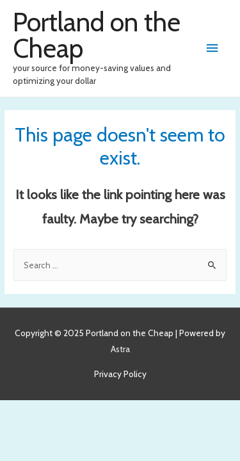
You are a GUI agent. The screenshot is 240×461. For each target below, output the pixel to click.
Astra (120, 349)
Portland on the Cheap (96, 35)
